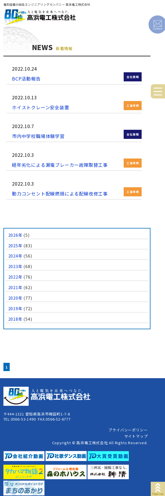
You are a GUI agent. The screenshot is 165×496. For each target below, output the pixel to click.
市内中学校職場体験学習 (38, 136)
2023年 (15, 266)
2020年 (15, 298)
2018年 (15, 319)
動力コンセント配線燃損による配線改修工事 (60, 193)
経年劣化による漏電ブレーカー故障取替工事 (60, 164)
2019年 (15, 308)
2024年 (15, 256)
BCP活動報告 (26, 78)
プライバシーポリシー (128, 430)
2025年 (15, 245)
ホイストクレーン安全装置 (40, 107)
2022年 (15, 277)
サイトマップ (136, 436)
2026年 (15, 235)
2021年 (15, 287)
